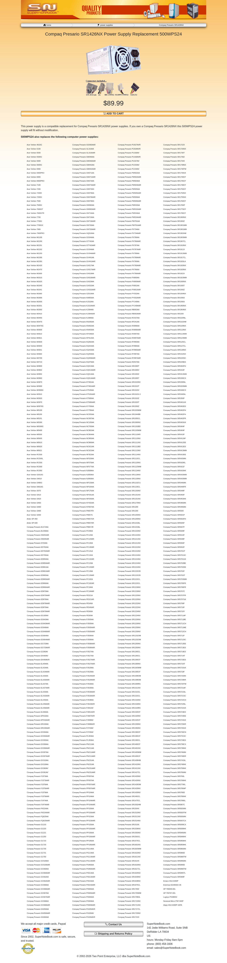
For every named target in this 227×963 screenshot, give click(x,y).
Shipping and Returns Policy (113, 933)
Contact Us (113, 924)
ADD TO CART (113, 113)
